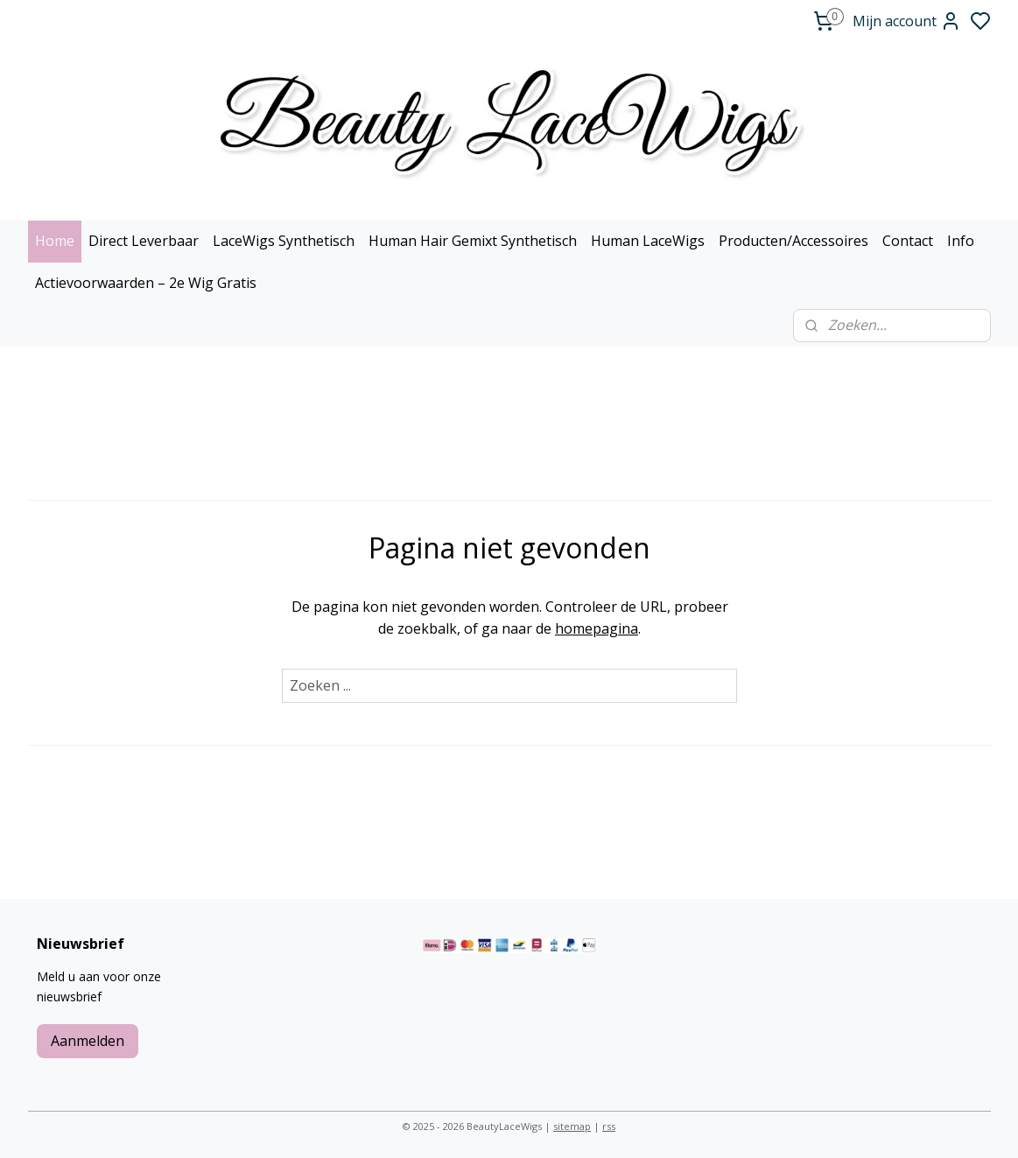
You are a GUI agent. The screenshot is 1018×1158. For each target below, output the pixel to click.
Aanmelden (87, 1040)
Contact (907, 240)
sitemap (572, 1126)
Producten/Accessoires (793, 240)
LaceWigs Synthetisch (284, 240)
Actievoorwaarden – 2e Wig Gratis (145, 282)
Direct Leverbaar (143, 240)
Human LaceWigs (648, 240)
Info (960, 240)
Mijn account (907, 21)
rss (608, 1126)
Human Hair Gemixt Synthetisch (473, 240)
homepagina (596, 628)
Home (54, 240)
